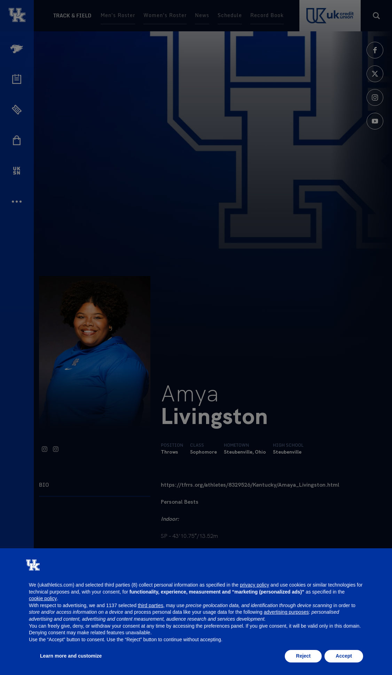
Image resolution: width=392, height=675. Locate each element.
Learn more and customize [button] (71, 656)
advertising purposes (286, 612)
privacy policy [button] (254, 585)
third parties (150, 605)
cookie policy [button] (43, 598)
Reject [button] (303, 656)
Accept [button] (344, 656)
